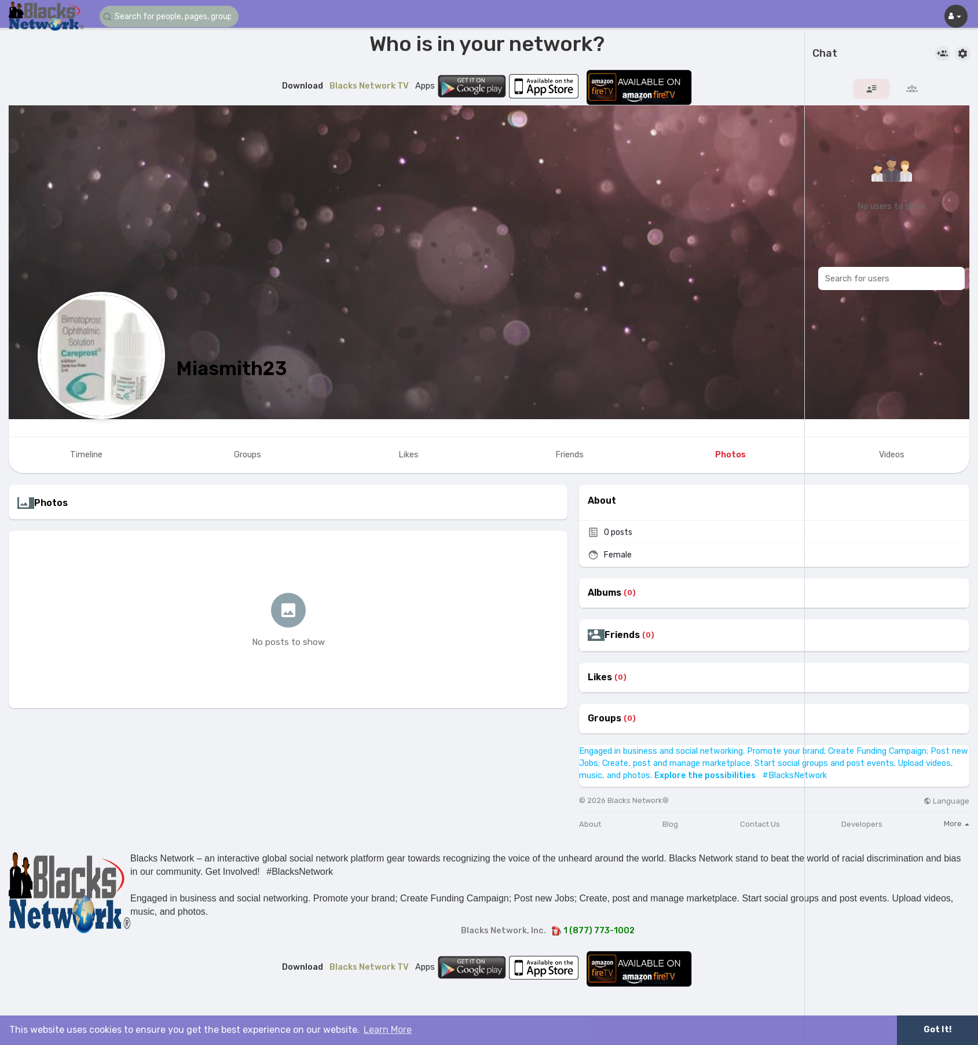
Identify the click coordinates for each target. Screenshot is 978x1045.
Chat (824, 54)
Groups (604, 718)
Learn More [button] (388, 1029)
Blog (670, 824)
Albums (604, 592)
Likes (600, 677)
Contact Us (760, 824)
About (590, 824)
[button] (169, 16)
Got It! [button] (937, 1030)
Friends (622, 635)
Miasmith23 (232, 368)
